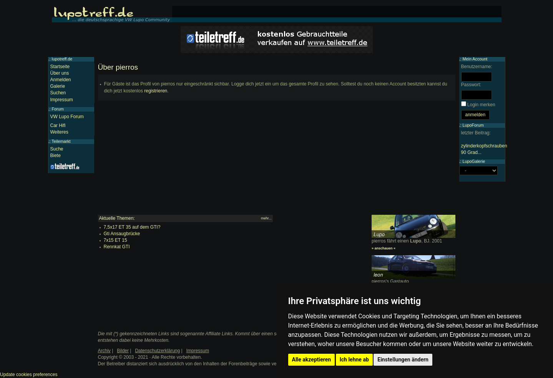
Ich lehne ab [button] (354, 359)
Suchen (58, 92)
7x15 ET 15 (115, 240)
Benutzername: (476, 66)
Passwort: (471, 84)
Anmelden (60, 79)
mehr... (266, 218)
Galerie (57, 86)
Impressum (61, 99)
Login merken (481, 104)
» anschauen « (383, 248)
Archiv (104, 350)
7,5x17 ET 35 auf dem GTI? (132, 227)
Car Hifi (58, 125)
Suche (56, 149)
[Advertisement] (276, 161)
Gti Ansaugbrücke (122, 233)
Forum (58, 109)
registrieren (155, 91)
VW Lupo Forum (67, 116)
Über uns (59, 73)
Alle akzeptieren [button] (311, 359)
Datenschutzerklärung (157, 350)
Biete (55, 155)
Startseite (60, 66)
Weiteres (59, 132)
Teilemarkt (60, 141)
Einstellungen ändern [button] (402, 359)
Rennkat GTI (117, 246)
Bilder (123, 350)
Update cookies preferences (28, 374)
